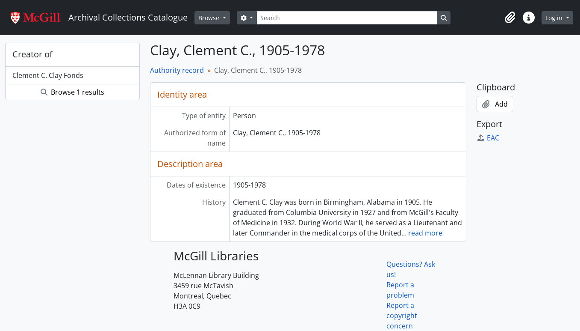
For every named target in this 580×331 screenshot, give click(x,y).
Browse (209, 18)
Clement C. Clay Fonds (47, 75)
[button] (510, 17)
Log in (554, 18)
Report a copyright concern (401, 316)
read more (425, 233)
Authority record (177, 70)
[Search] (346, 17)
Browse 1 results (72, 92)
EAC (488, 138)
